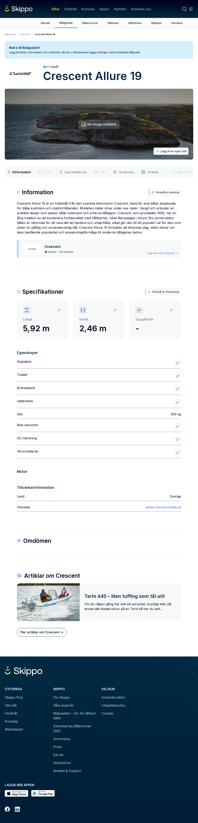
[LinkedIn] (17, 810)
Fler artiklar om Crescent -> (41, 632)
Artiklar (150, 172)
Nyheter (120, 9)
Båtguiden (66, 22)
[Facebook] (7, 810)
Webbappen (14, 729)
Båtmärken (135, 23)
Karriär (58, 755)
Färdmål (70, 9)
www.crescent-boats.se (163, 507)
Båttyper (156, 23)
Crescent (25, 34)
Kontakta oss (141, 9)
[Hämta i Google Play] (43, 793)
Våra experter (63, 705)
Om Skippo (61, 697)
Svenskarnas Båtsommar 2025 (72, 728)
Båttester (113, 23)
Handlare (177, 23)
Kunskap (88, 9)
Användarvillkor (113, 697)
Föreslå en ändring (165, 192)
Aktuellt (45, 23)
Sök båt (11, 705)
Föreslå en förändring (163, 292)
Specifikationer (73, 172)
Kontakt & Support (67, 771)
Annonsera (61, 739)
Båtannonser (90, 23)
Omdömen (123, 172)
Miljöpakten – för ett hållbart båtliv (74, 715)
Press (57, 747)
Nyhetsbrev (62, 763)
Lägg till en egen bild (171, 151)
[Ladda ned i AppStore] (16, 793)
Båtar (56, 9)
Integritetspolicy (113, 705)
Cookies (107, 713)
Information (19, 172)
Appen (104, 9)
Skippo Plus (14, 697)
